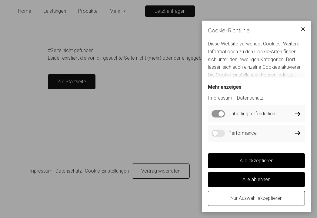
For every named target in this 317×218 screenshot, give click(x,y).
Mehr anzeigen (224, 87)
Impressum (220, 98)
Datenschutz (250, 98)
